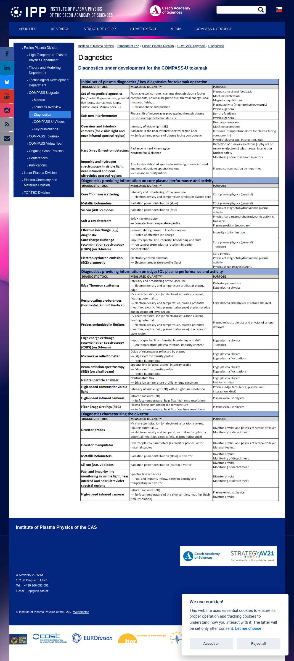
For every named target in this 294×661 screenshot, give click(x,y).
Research (60, 29)
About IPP (28, 29)
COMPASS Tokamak (44, 136)
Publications (38, 165)
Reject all (258, 643)
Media (176, 29)
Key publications (46, 129)
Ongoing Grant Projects (46, 151)
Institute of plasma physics (96, 45)
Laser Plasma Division (40, 173)
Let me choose (248, 628)
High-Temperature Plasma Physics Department (48, 57)
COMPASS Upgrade (44, 93)
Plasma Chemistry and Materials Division (40, 182)
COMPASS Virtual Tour (46, 143)
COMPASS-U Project (213, 29)
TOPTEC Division (37, 193)
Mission (39, 100)
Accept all (211, 643)
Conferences (38, 158)
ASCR (174, 10)
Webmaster (81, 612)
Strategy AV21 (143, 29)
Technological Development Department (49, 82)
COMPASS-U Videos (49, 122)
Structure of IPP (100, 29)
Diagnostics (42, 114)
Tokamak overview (47, 107)
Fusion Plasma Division (41, 48)
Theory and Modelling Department (45, 70)
